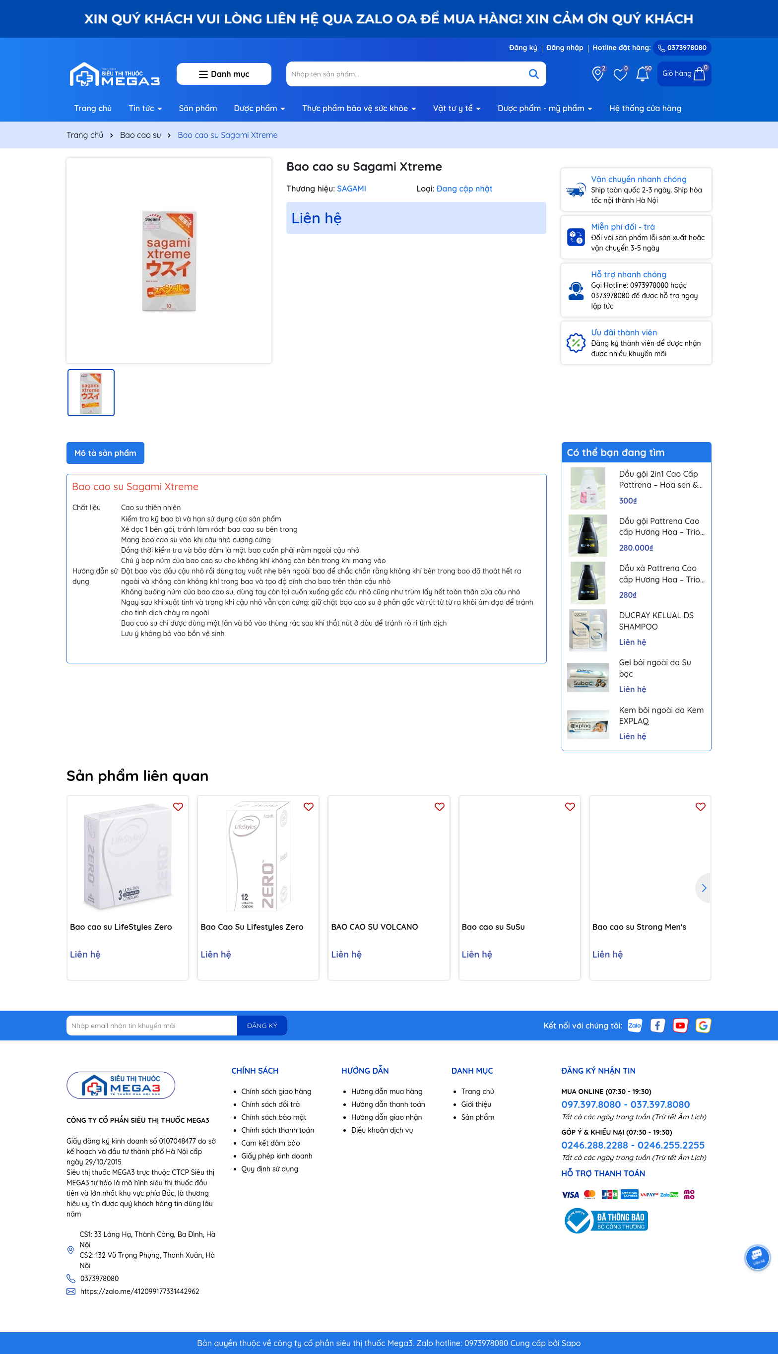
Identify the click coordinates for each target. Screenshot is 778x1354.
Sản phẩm (198, 108)
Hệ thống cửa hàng (645, 108)
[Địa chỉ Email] (176, 1025)
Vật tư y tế (454, 108)
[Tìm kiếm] (534, 74)
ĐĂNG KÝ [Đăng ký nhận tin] (262, 1025)
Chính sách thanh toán (278, 1130)
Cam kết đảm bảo (271, 1143)
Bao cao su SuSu (493, 927)
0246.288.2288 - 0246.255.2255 (633, 1145)
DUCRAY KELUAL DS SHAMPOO (656, 620)
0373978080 (682, 47)
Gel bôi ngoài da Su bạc (655, 667)
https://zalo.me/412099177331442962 (139, 1291)
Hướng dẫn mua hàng (387, 1091)
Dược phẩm (257, 108)
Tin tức (142, 108)
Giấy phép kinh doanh (277, 1156)
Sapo (571, 1343)
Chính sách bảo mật (274, 1117)
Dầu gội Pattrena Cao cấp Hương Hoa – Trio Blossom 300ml (659, 527)
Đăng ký (523, 47)
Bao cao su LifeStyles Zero (121, 927)
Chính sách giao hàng (277, 1091)
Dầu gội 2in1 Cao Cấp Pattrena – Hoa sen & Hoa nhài (658, 480)
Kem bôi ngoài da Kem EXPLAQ (661, 715)
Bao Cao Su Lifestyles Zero (251, 927)
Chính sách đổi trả (271, 1104)
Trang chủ (93, 108)
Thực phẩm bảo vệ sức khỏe (356, 108)
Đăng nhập (565, 47)
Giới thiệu (476, 1104)
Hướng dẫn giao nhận (386, 1117)
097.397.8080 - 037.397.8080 (625, 1104)
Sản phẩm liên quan (137, 775)
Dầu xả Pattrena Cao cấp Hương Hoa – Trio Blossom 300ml (659, 574)
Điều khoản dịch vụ (382, 1130)
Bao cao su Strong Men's (639, 927)
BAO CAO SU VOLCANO (374, 927)
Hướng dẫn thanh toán (388, 1104)
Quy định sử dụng (270, 1168)
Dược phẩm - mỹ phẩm (542, 108)
